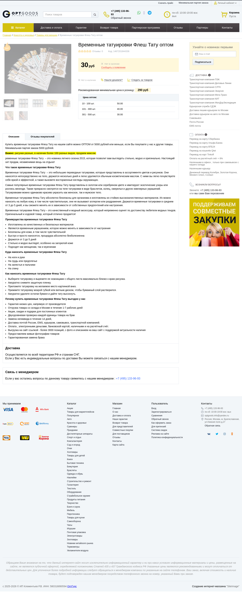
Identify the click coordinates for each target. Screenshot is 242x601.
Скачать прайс (165, 3)
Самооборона (74, 521)
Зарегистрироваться (161, 412)
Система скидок (159, 430)
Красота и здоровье (24, 35)
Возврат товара (120, 423)
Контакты (117, 441)
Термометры (73, 547)
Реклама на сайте (160, 434)
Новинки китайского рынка (80, 543)
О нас (115, 412)
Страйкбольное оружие (78, 496)
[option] (214, 222)
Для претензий (158, 426)
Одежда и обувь (75, 474)
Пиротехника (73, 514)
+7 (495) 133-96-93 (128, 378)
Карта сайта (118, 445)
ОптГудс (72, 586)
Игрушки (71, 528)
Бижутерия (72, 466)
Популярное (73, 415)
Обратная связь (212, 425)
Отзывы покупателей (42, 136)
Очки (69, 448)
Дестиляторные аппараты (80, 434)
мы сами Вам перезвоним (209, 193)
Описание (13, 136)
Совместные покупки (122, 430)
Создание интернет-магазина (209, 586)
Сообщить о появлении (113, 67)
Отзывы (116, 437)
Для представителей (122, 426)
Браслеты (72, 470)
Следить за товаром (141, 80)
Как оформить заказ (161, 423)
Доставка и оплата (121, 415)
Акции (70, 408)
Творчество (72, 503)
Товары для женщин (46, 35)
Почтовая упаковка (76, 532)
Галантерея (73, 485)
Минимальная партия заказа (193, 3)
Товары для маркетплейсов (80, 412)
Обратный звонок (121, 17)
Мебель (71, 510)
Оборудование (74, 492)
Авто (69, 419)
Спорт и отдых (74, 437)
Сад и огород (73, 445)
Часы (69, 525)
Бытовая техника (75, 463)
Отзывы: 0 (97, 51)
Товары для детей (76, 455)
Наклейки (71, 477)
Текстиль (71, 488)
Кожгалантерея (74, 441)
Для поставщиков (121, 434)
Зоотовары (72, 539)
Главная (7, 35)
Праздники (72, 430)
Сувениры (72, 426)
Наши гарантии (119, 419)
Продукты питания (76, 499)
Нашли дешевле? (113, 80)
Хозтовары (72, 452)
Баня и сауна (73, 507)
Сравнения (156, 415)
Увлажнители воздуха (77, 550)
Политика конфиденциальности (167, 437)
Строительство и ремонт (79, 481)
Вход (153, 408)
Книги (70, 459)
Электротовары (74, 536)
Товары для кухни (76, 517)
